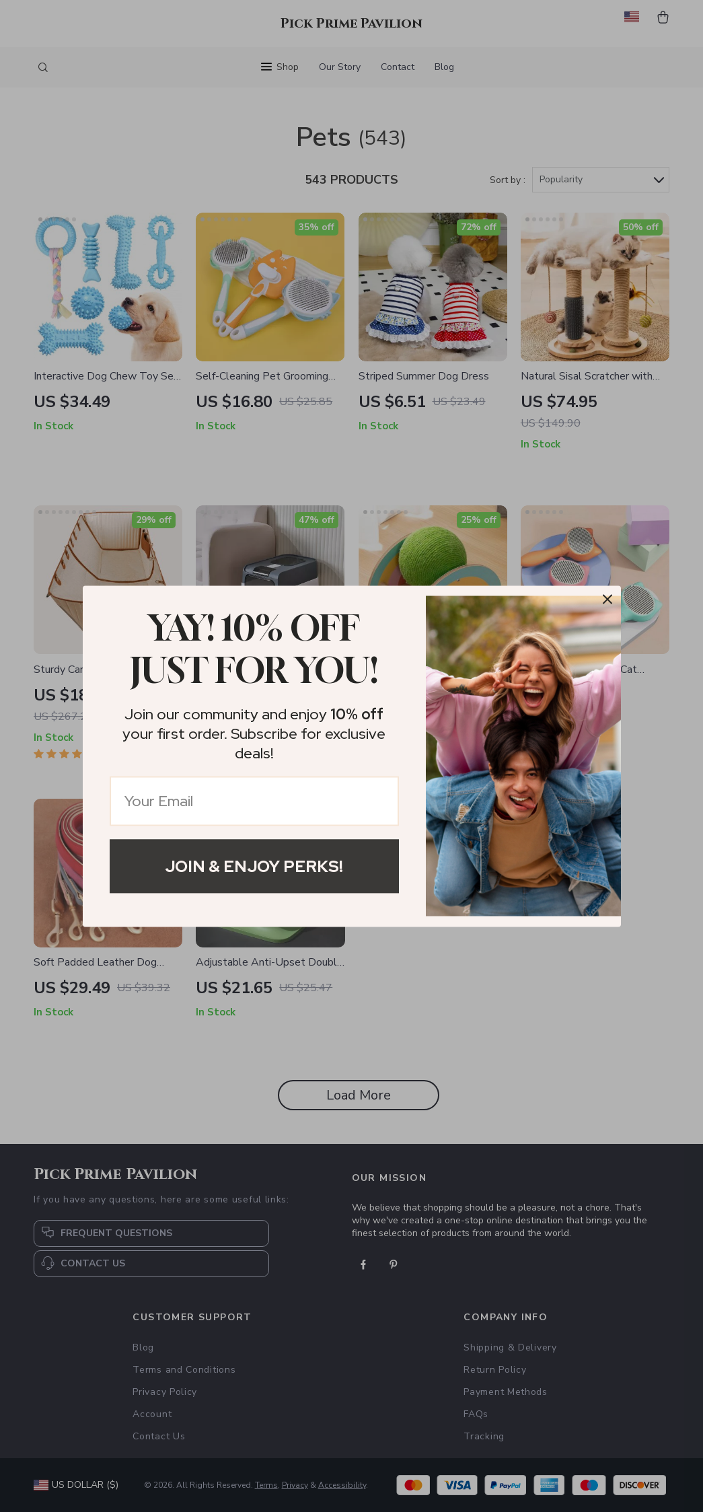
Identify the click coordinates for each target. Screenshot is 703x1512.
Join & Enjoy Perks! (254, 865)
